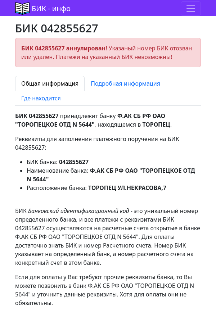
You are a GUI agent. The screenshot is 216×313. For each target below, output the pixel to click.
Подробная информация (125, 83)
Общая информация (49, 83)
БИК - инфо (51, 8)
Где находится (41, 98)
